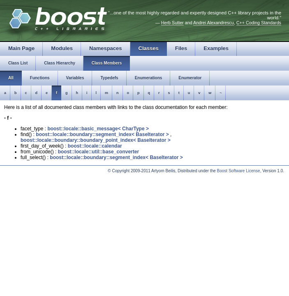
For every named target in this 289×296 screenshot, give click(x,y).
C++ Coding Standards (258, 22)
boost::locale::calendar (95, 146)
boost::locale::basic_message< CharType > (98, 129)
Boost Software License (238, 171)
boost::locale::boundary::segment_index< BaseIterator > (102, 134)
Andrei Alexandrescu (213, 22)
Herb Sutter (172, 22)
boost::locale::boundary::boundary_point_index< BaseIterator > (96, 140)
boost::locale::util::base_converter (98, 152)
